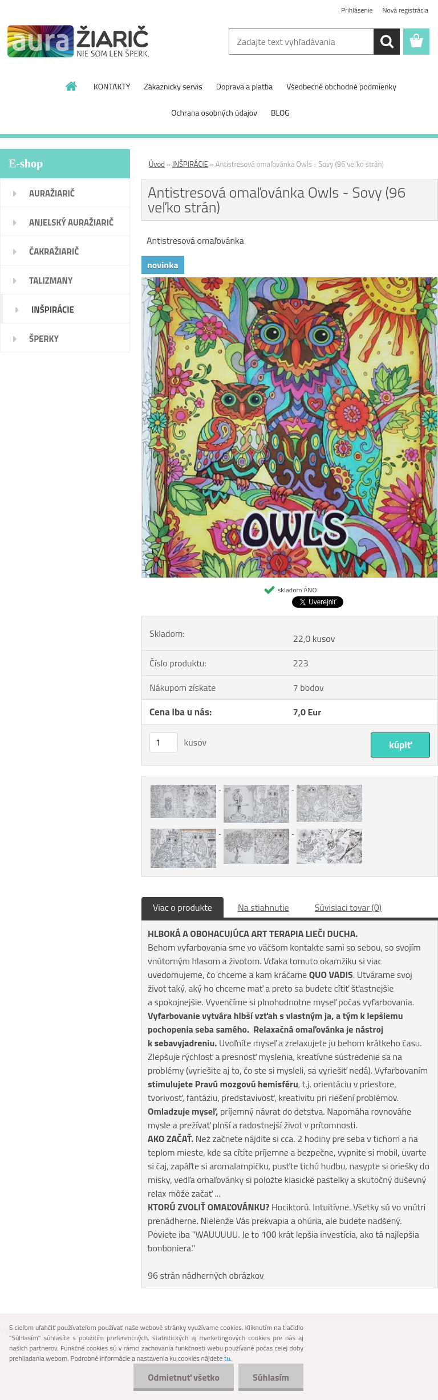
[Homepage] (72, 86)
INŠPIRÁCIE (190, 164)
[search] (387, 41)
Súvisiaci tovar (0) (348, 907)
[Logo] (78, 42)
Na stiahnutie (263, 907)
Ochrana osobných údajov (214, 112)
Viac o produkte (182, 907)
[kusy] (163, 742)
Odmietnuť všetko (184, 1377)
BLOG (280, 112)
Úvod (157, 164)
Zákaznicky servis (173, 86)
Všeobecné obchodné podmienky (341, 86)
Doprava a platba (244, 86)
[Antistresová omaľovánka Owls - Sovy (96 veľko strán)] (289, 282)
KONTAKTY (112, 86)
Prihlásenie (356, 10)
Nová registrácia (405, 10)
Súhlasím (271, 1377)
